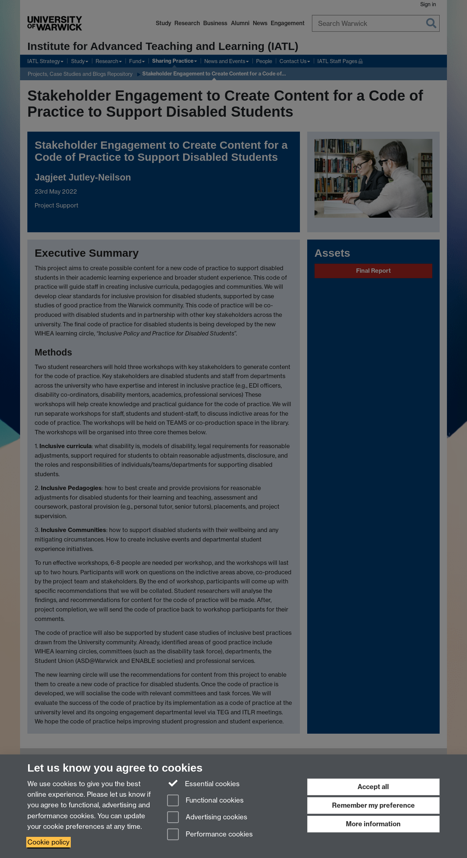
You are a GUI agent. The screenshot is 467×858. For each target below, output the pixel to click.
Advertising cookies (207, 817)
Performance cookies (210, 835)
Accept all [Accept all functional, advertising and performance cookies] (373, 787)
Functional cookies (205, 801)
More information (373, 824)
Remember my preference (373, 805)
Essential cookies (203, 783)
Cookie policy (48, 842)
